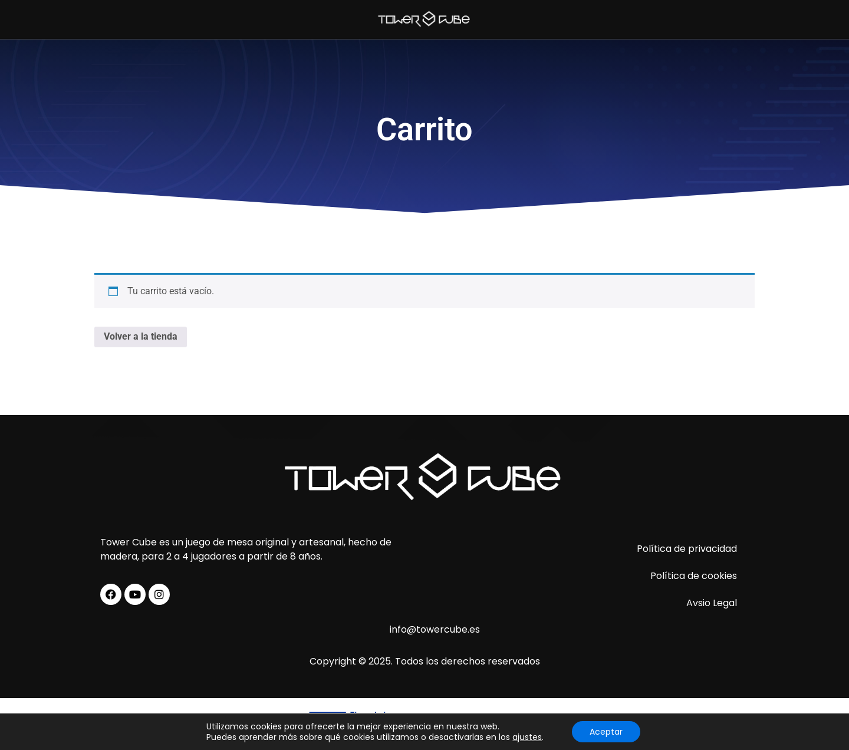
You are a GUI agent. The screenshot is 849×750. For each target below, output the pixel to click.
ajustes (527, 737)
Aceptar (606, 732)
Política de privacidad (687, 548)
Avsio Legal (711, 603)
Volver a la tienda (140, 336)
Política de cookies (693, 576)
